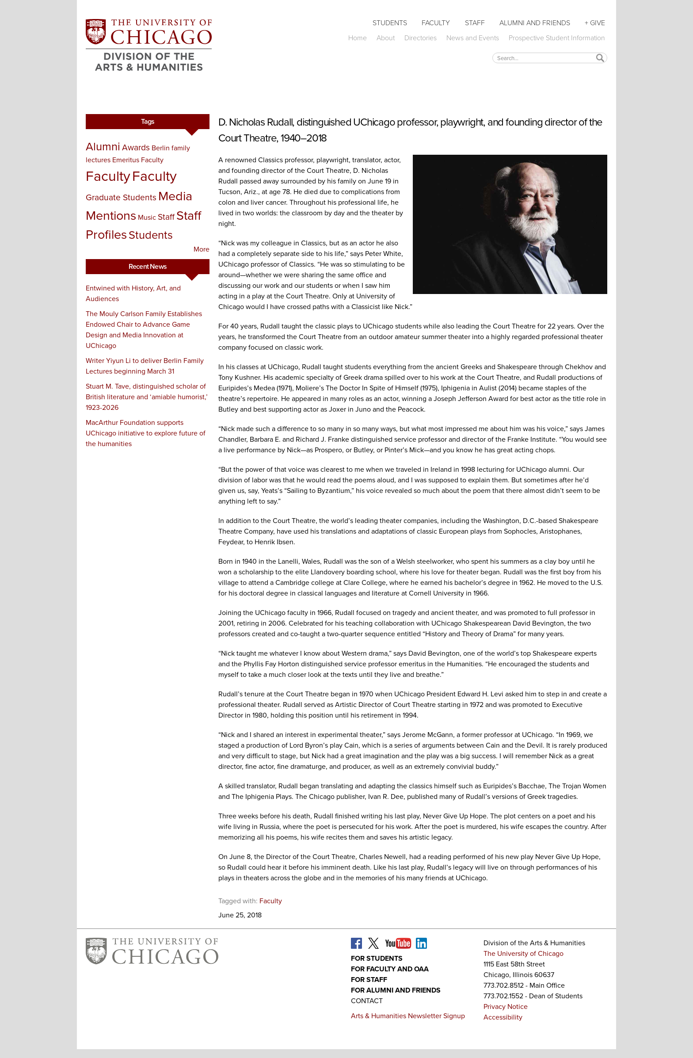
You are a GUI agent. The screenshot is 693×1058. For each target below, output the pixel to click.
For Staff (369, 979)
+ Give (595, 23)
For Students (377, 958)
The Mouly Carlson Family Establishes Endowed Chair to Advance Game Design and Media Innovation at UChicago (144, 330)
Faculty (436, 23)
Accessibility (503, 1017)
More (201, 249)
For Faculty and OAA (390, 969)
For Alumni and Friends (396, 990)
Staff (475, 23)
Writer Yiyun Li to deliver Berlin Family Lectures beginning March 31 (145, 365)
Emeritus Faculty (138, 160)
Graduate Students (121, 197)
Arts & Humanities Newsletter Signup (408, 1016)
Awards (136, 147)
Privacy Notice (506, 1006)
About (386, 38)
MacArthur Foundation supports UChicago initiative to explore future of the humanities (146, 433)
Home (357, 38)
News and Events (472, 38)
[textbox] (549, 58)
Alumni (103, 146)
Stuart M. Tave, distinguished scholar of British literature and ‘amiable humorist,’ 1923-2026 (147, 397)
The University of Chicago (524, 953)
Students (390, 23)
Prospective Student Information (557, 38)
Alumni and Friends (534, 23)
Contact (367, 1001)
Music (147, 217)
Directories (420, 38)
